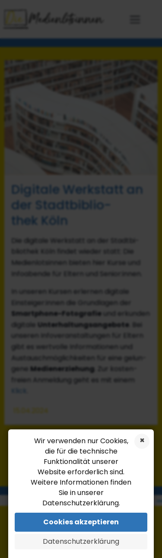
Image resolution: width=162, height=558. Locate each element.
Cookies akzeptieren (81, 522)
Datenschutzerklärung (81, 541)
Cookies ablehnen (141, 441)
